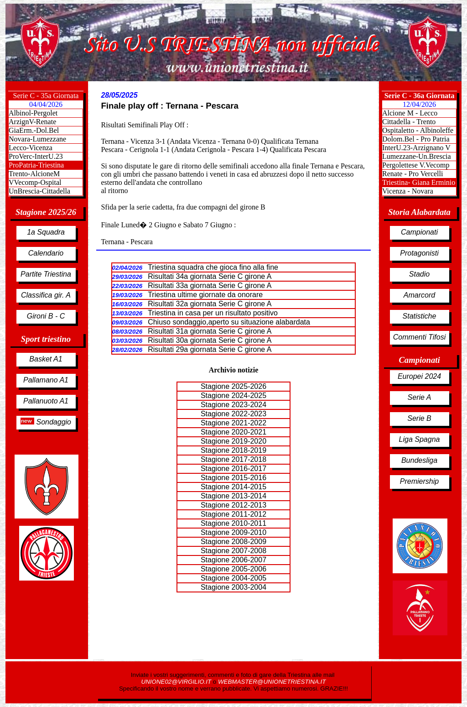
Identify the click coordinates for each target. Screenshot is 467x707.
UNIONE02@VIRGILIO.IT (177, 681)
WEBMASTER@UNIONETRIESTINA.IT (272, 681)
